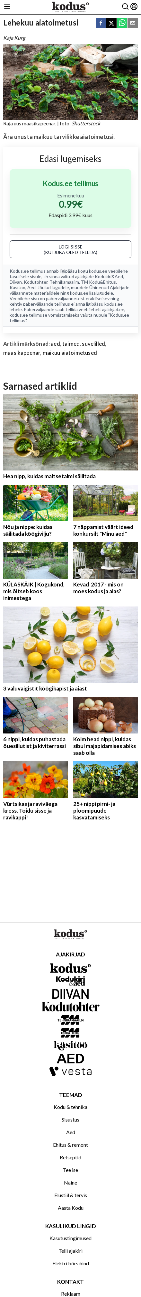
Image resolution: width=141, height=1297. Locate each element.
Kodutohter (36, 282)
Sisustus (70, 1119)
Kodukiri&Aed (109, 276)
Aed (31, 287)
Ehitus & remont (70, 1145)
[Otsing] (125, 7)
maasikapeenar (21, 352)
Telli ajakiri (70, 1251)
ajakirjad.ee (113, 309)
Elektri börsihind (70, 1263)
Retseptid (70, 1157)
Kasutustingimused (70, 1238)
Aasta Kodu (71, 1208)
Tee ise (70, 1170)
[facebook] (101, 23)
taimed (71, 343)
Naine (70, 1182)
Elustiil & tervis (70, 1195)
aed (55, 343)
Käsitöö (17, 287)
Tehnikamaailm (64, 282)
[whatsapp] (122, 23)
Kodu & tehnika (70, 1107)
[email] (133, 23)
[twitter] (111, 23)
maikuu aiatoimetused (70, 352)
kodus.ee (98, 271)
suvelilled (93, 343)
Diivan (16, 282)
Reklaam (70, 1294)
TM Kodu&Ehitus (98, 282)
